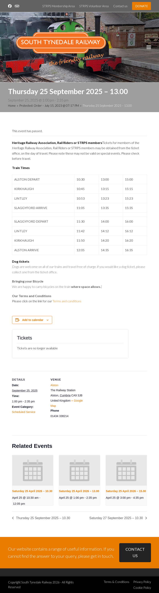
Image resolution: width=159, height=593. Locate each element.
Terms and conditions (67, 301)
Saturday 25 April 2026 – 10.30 (32, 491)
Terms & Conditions (116, 582)
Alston (54, 385)
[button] (149, 47)
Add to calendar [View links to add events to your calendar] (32, 320)
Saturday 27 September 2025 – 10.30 (116, 518)
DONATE (141, 6)
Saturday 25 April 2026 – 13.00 (79, 491)
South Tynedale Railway (36, 582)
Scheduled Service (24, 412)
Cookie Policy (142, 587)
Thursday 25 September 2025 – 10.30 (42, 518)
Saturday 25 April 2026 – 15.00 (126, 491)
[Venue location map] (110, 399)
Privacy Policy (142, 582)
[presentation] (32, 470)
